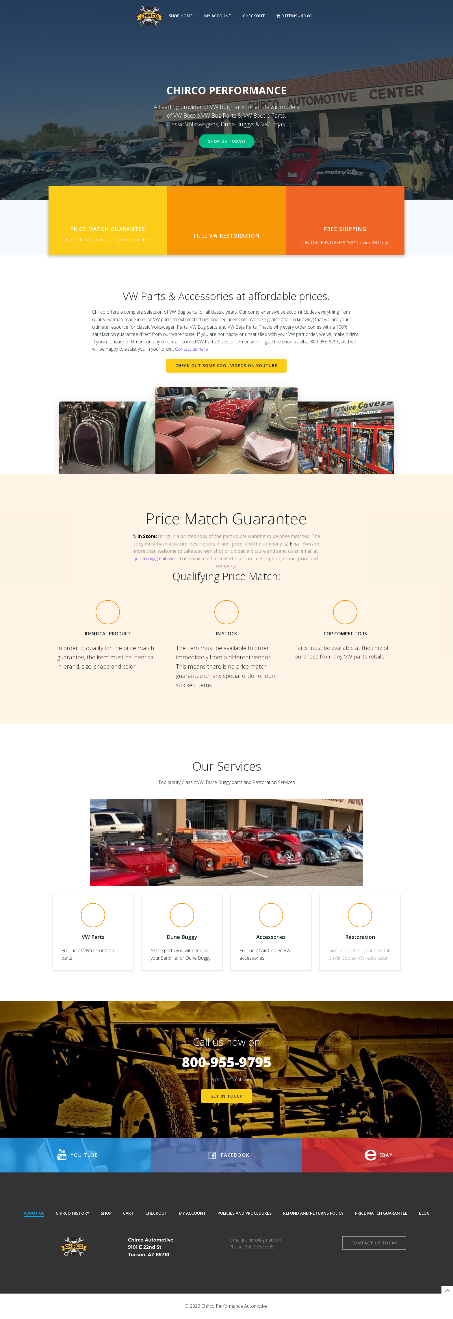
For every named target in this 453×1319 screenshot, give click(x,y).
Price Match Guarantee (381, 1213)
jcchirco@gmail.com (155, 558)
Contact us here (191, 349)
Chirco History (72, 1213)
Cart (128, 1213)
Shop (106, 1213)
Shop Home (181, 16)
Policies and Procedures (245, 1213)
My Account (217, 16)
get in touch (226, 1096)
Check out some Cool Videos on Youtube (226, 365)
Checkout (254, 16)
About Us (34, 1213)
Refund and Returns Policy (313, 1213)
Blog (424, 1213)
